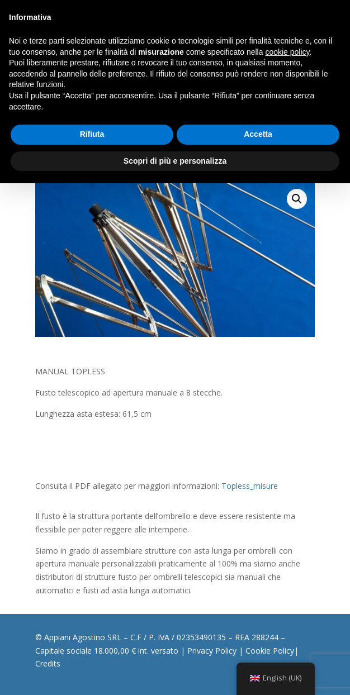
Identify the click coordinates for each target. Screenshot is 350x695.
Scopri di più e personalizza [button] (175, 160)
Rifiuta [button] (92, 134)
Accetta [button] (258, 134)
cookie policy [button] (287, 51)
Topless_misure (249, 485)
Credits (47, 663)
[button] (297, 199)
